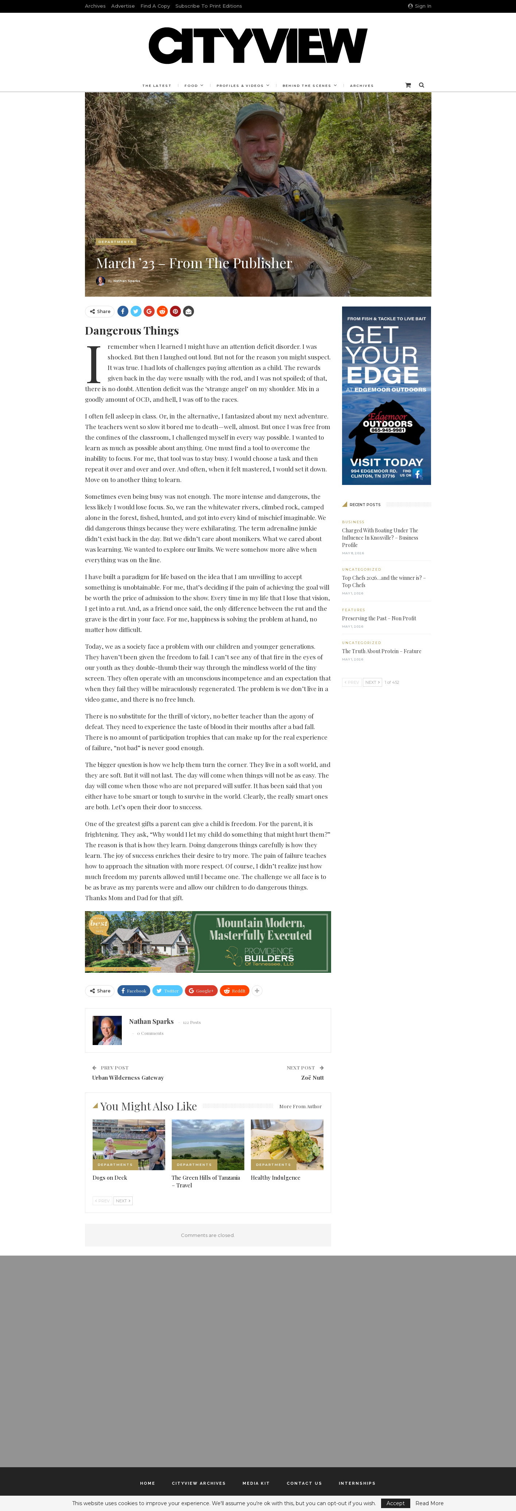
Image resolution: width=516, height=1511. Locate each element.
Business (353, 522)
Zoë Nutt (312, 1077)
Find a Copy (155, 6)
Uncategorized (361, 569)
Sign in (419, 6)
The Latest (155, 86)
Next (123, 1200)
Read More (429, 1503)
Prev (102, 1200)
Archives (95, 6)
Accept (396, 1503)
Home (147, 1483)
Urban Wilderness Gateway (128, 1077)
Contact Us (304, 1483)
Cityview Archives (199, 1483)
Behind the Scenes (308, 86)
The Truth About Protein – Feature (382, 651)
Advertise (123, 6)
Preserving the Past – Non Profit (379, 618)
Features (353, 610)
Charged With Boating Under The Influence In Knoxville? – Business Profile (380, 537)
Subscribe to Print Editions (208, 6)
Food (190, 86)
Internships (357, 1483)
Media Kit (256, 1483)
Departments (116, 242)
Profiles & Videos (240, 86)
